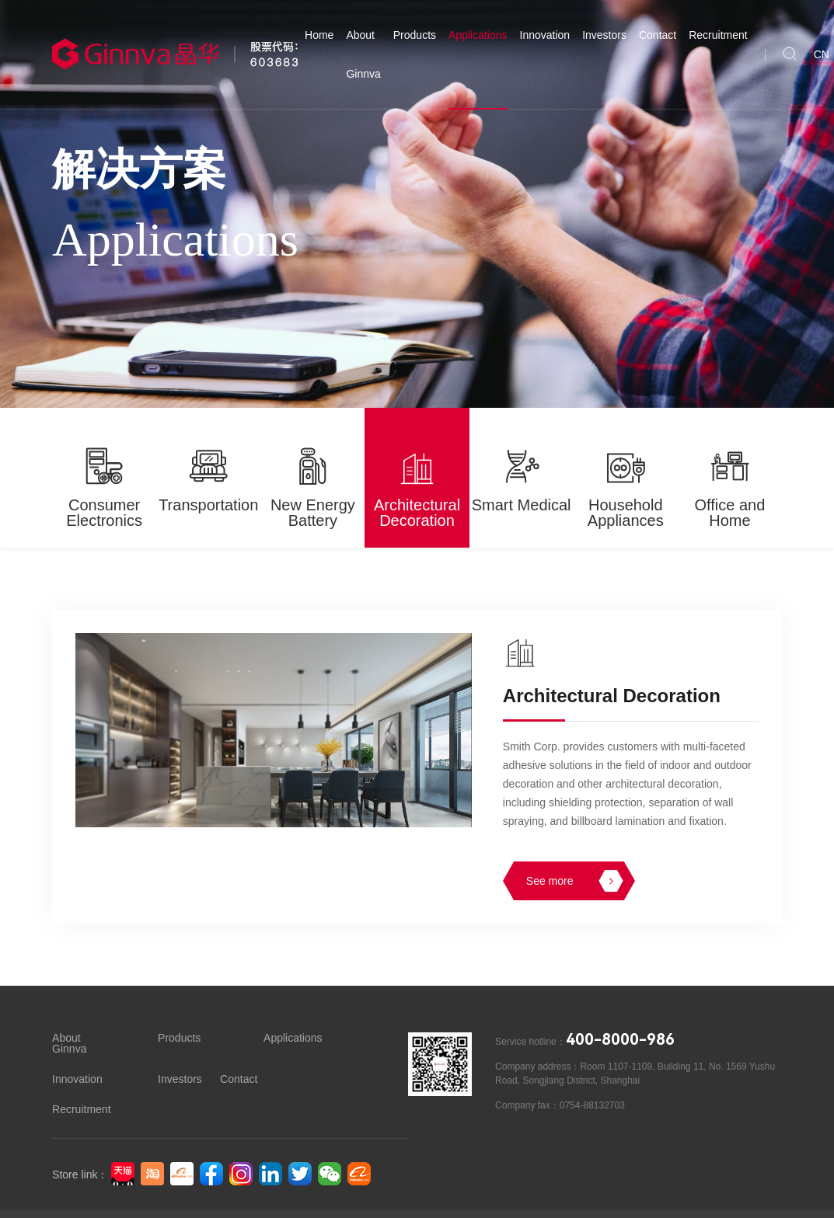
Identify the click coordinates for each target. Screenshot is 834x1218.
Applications (478, 35)
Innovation (545, 35)
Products (414, 35)
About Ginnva (363, 54)
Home (319, 35)
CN (821, 54)
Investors (604, 35)
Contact (657, 35)
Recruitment (718, 35)
